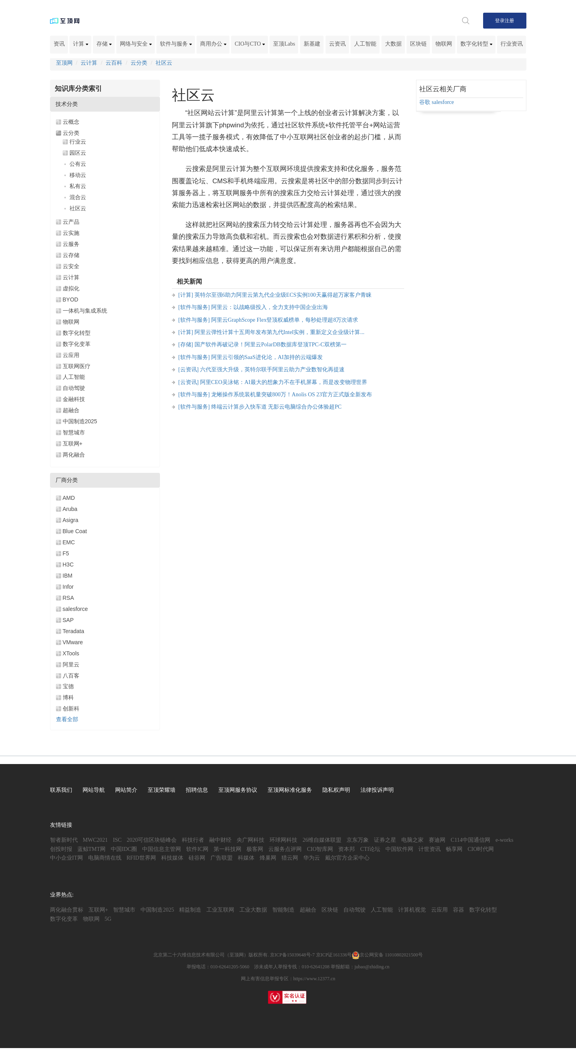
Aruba (70, 509)
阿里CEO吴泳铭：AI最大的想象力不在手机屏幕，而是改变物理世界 (283, 382)
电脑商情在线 (104, 858)
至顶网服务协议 (237, 790)
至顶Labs (284, 44)
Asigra (71, 520)
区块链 (418, 44)
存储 (104, 44)
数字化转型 (476, 44)
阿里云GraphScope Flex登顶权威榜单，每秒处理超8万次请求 (284, 320)
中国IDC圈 (124, 849)
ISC (117, 840)
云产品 (71, 222)
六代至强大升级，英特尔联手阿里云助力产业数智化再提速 (272, 369)
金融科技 (74, 399)
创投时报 (61, 849)
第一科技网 (227, 849)
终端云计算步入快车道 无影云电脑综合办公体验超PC (276, 407)
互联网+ (73, 443)
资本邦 (346, 849)
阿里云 (71, 664)
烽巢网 (268, 858)
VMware (73, 642)
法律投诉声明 (377, 790)
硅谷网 (197, 858)
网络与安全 (136, 44)
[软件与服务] (194, 307)
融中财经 (220, 840)
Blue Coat (75, 531)
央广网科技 (250, 840)
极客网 (255, 849)
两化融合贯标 (66, 910)
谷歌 (424, 102)
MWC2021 (95, 840)
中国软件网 (399, 849)
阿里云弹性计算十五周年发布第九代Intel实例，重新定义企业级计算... (279, 332)
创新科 (71, 708)
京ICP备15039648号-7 (292, 955)
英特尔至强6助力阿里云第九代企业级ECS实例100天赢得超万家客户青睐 (283, 295)
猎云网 (289, 858)
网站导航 (94, 790)
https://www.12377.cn (314, 978)
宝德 (68, 686)
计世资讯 (429, 849)
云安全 (71, 266)
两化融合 (74, 454)
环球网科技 (283, 840)
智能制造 (283, 910)
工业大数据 (253, 910)
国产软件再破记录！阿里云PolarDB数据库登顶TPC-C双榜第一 (271, 345)
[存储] (185, 345)
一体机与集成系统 (85, 310)
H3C (68, 564)
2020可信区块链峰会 (152, 840)
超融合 (71, 410)
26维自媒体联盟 (321, 840)
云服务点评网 (285, 849)
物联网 (443, 44)
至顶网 (64, 63)
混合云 (77, 197)
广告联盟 (221, 858)
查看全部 (67, 719)
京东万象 (358, 840)
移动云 (77, 175)
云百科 (114, 63)
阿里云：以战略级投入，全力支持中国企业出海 (269, 307)
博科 (68, 697)
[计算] (185, 295)
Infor (68, 587)
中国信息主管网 (161, 849)
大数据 (393, 44)
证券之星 (385, 840)
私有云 (77, 186)
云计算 (89, 63)
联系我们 (61, 790)
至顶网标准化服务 (290, 790)
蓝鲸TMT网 (91, 849)
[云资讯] (188, 369)
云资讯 (337, 44)
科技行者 (193, 840)
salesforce (75, 609)
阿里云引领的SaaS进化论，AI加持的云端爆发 (267, 357)
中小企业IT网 (66, 858)
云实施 (71, 233)
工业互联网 (220, 910)
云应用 (71, 355)
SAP (68, 620)
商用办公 (213, 44)
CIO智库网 (320, 849)
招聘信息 (197, 790)
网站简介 (126, 790)
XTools (71, 653)
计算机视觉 (412, 910)
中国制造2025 (80, 421)
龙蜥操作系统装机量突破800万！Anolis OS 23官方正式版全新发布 (291, 394)
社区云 (164, 63)
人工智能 (365, 44)
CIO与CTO (249, 44)
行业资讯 (512, 44)
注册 (509, 20)
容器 (458, 910)
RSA (68, 598)
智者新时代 (64, 840)
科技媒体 (172, 858)
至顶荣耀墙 (161, 790)
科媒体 (246, 858)
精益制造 (190, 910)
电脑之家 (412, 840)
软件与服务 (176, 44)
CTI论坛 (370, 849)
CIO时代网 (481, 849)
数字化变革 (77, 344)
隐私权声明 (336, 790)
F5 (66, 553)
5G (108, 919)
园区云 (77, 153)
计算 (80, 44)
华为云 (311, 858)
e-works (504, 840)
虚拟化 (71, 288)
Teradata (73, 631)
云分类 (139, 63)
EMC (69, 542)
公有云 (77, 164)
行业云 (77, 141)
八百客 (71, 675)
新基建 (312, 44)
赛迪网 (437, 840)
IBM (68, 575)
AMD (69, 498)
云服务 (71, 244)
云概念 (71, 122)
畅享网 (454, 849)
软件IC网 (197, 849)
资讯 (59, 44)
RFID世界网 (141, 858)
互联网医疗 (77, 366)
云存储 (71, 255)
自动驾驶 (74, 388)
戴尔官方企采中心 (347, 858)
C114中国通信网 (470, 840)
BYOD (71, 299)
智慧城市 (74, 432)
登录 (500, 20)
